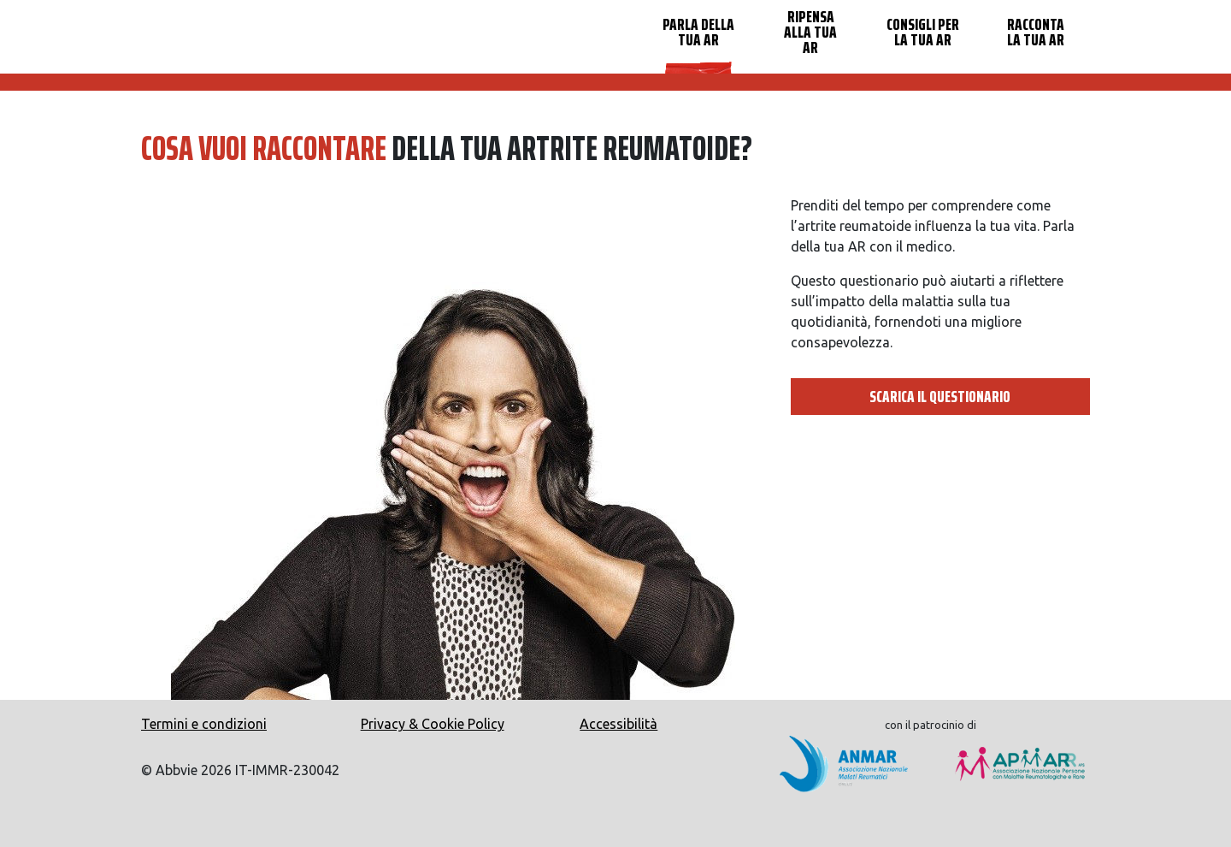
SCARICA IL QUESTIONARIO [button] (939, 396)
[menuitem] (698, 37)
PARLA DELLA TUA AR (698, 31)
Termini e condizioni (204, 724)
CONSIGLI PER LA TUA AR (922, 31)
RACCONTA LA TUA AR (1035, 31)
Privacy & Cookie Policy (432, 724)
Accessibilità (618, 724)
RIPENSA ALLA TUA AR (810, 32)
